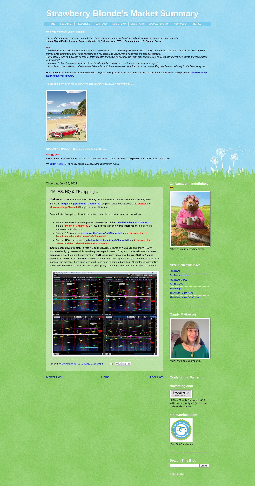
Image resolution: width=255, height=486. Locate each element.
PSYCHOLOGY (180, 24)
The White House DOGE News (185, 297)
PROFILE (196, 24)
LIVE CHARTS (138, 24)
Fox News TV (176, 284)
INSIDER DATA (119, 24)
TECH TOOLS (101, 24)
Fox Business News (179, 275)
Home (105, 377)
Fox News (175, 271)
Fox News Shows (178, 280)
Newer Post (54, 377)
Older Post (155, 377)
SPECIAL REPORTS (159, 24)
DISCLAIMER (66, 24)
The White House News (181, 293)
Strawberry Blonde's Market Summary (122, 13)
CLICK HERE (56, 164)
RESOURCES (83, 24)
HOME (52, 24)
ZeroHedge (175, 288)
